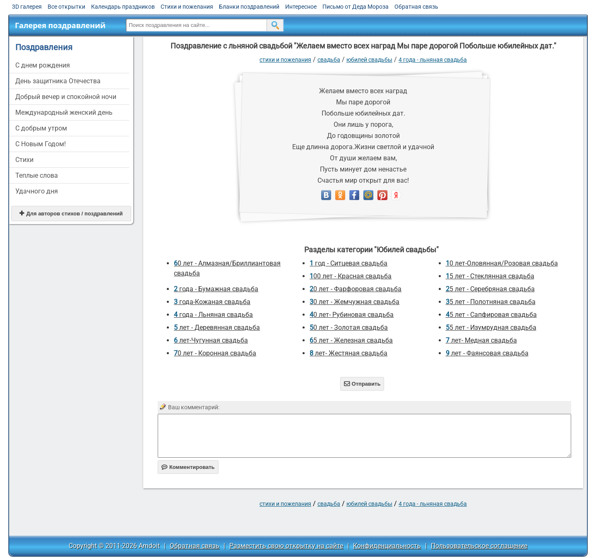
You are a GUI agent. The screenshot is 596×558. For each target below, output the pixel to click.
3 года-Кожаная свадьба (212, 302)
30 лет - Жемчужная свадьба (354, 302)
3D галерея (27, 6)
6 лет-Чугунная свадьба (211, 340)
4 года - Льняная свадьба (433, 59)
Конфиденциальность (387, 546)
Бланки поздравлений (249, 6)
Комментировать (188, 467)
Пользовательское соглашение (479, 546)
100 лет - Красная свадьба (351, 276)
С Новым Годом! (40, 144)
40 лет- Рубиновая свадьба (352, 315)
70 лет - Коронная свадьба (215, 353)
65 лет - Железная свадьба (351, 340)
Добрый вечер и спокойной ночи (65, 97)
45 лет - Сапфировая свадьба (491, 315)
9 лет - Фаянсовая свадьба (487, 353)
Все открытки (66, 6)
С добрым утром (41, 128)
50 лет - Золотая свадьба (349, 327)
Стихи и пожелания (187, 6)
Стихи (24, 160)
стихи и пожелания (285, 59)
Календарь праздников (123, 6)
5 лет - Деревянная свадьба (217, 327)
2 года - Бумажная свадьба (216, 289)
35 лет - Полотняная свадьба (491, 302)
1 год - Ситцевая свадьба (348, 263)
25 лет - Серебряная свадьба (490, 289)
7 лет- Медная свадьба (481, 340)
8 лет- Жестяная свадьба (348, 353)
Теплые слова (36, 175)
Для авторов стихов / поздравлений (71, 213)
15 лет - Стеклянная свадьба (490, 276)
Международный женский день (64, 112)
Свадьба (328, 59)
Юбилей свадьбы (369, 59)
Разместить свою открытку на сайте (286, 546)
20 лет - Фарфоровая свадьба (355, 289)
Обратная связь (416, 6)
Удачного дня (36, 191)
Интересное (301, 6)
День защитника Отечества (58, 81)
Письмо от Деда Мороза (355, 6)
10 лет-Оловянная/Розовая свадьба (502, 263)
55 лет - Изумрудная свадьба (491, 327)
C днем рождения (42, 65)
